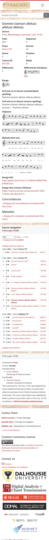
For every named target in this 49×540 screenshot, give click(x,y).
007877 (43, 321)
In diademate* (17, 324)
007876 (43, 276)
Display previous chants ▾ (13, 246)
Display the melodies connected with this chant (23, 218)
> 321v (26, 237)
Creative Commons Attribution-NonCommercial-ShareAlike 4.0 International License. (22, 448)
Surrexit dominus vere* (19, 261)
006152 (43, 265)
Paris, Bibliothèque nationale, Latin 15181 (22, 34)
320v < (19, 237)
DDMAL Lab (7, 426)
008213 (43, 261)
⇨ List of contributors (11, 430)
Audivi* (14, 265)
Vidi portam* (17, 321)
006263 (43, 328)
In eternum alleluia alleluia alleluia (25, 335)
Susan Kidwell (12, 371)
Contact (6, 464)
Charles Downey (13, 380)
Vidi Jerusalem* (17, 276)
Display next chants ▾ (11, 347)
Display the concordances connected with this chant (23, 205)
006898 (43, 324)
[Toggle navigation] (42, 5)
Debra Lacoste (8, 418)
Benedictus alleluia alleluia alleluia (25, 331)
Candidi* (15, 328)
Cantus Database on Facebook (15, 467)
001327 (43, 338)
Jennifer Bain (8, 422)
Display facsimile (14, 240)
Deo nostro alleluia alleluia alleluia (25, 342)
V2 (27, 49)
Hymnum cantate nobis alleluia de (24, 252)
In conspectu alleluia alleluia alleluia (24, 282)
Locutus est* (16, 271)
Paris (15, 362)
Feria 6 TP (7, 49)
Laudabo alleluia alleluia (21, 338)
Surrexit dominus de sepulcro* (23, 317)
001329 (43, 282)
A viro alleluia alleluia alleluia (22, 294)
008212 (43, 317)
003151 (43, 252)
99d (26, 76)
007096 (43, 271)
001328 (5, 63)
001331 (43, 306)
